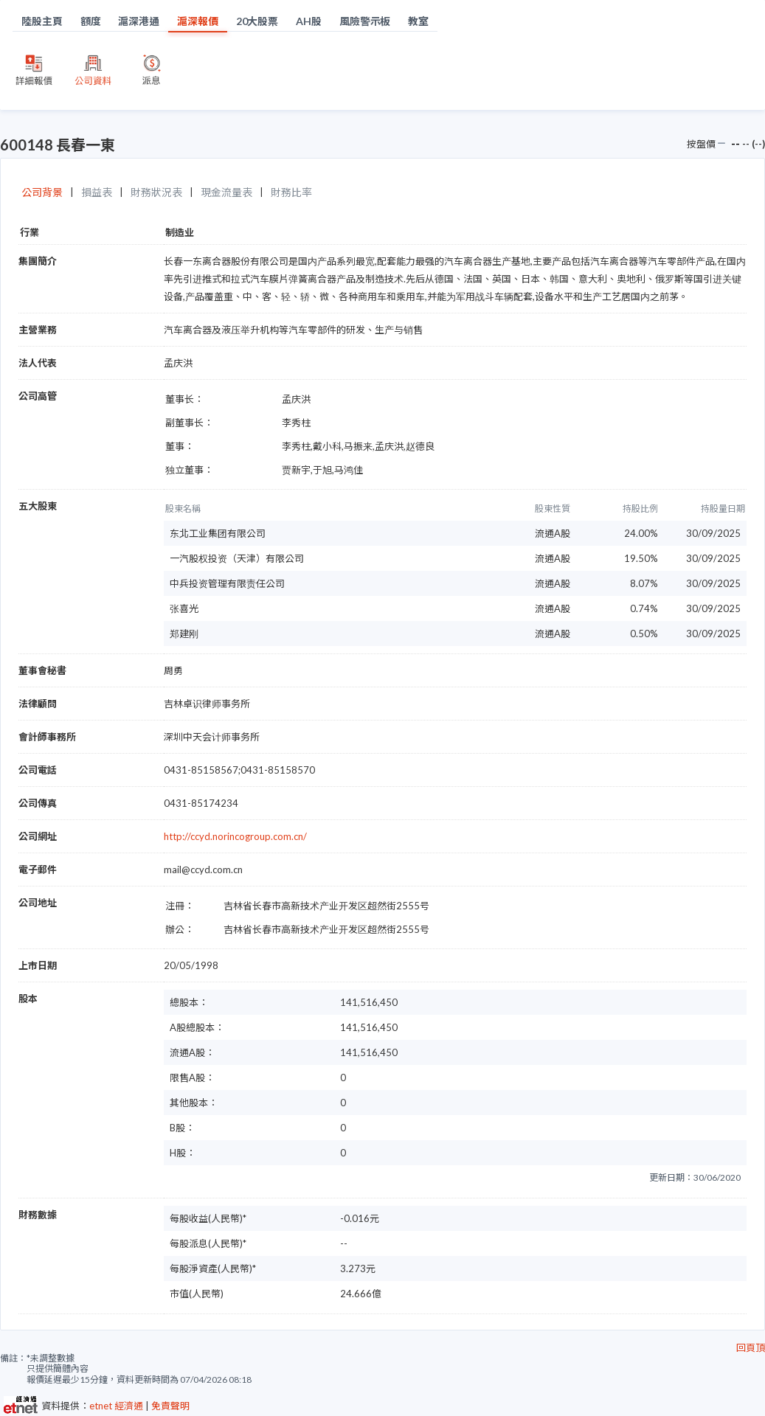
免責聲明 (170, 1406)
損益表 (96, 192)
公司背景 (42, 192)
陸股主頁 (42, 21)
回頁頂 (750, 1347)
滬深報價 (197, 21)
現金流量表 (226, 192)
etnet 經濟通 (116, 1406)
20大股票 (257, 21)
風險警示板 (365, 21)
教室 (418, 21)
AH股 (309, 21)
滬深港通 (138, 21)
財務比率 (291, 192)
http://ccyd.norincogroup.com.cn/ (235, 836)
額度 (90, 21)
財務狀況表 (156, 192)
